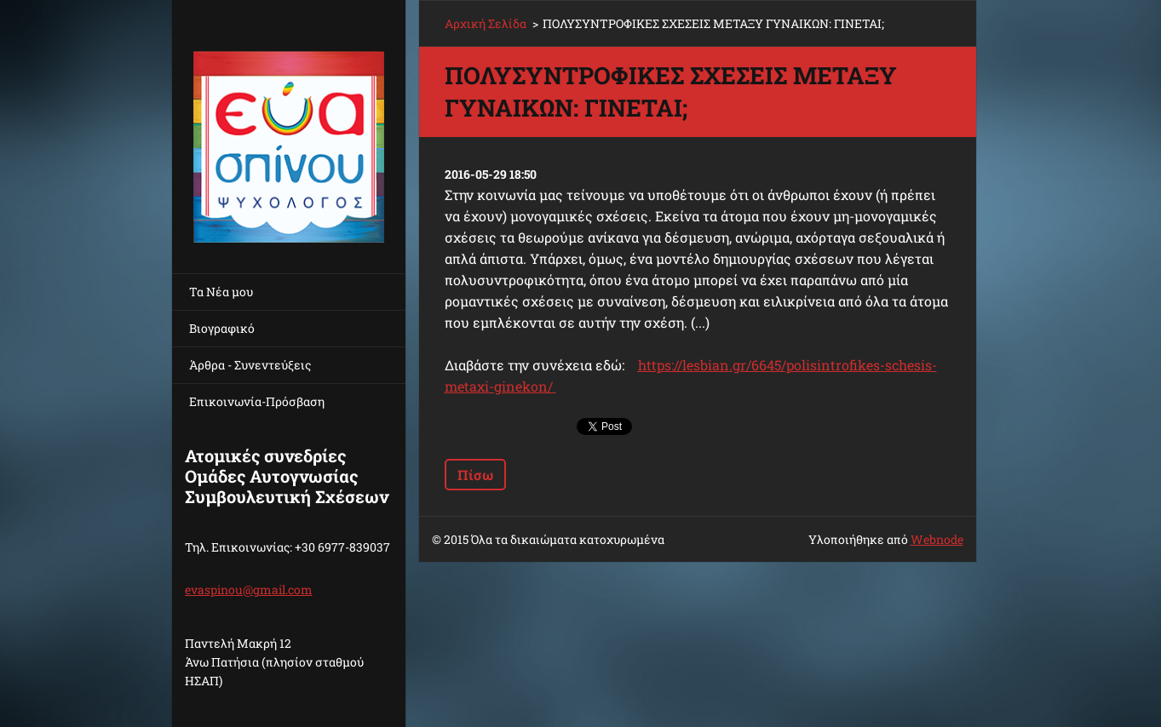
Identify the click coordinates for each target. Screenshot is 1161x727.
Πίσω (475, 475)
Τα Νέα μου (221, 291)
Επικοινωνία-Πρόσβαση (257, 401)
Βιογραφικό (222, 328)
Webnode (937, 539)
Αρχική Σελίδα (485, 23)
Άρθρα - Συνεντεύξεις (250, 365)
